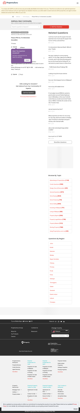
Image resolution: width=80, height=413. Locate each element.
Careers (13, 336)
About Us (13, 331)
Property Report (54, 350)
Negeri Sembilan (54, 259)
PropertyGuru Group (17, 328)
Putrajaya (52, 302)
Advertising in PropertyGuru (59, 180)
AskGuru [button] (15, 391)
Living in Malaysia (56, 211)
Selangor (52, 278)
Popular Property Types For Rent (47, 385)
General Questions (57, 192)
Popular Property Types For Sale (32, 385)
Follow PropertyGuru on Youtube (61, 321)
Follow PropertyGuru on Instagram (59, 321)
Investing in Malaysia (57, 207)
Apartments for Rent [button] (46, 389)
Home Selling (55, 204)
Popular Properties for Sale (32, 362)
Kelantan (52, 251)
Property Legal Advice (58, 219)
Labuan (52, 298)
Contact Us (34, 328)
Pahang (52, 263)
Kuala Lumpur (53, 294)
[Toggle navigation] (77, 3)
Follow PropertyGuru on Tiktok (68, 321)
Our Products (14, 334)
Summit (25, 351)
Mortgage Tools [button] (17, 389)
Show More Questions (60, 142)
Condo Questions (56, 184)
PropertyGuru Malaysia (16, 361)
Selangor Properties (62, 367)
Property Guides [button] (17, 393)
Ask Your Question (28, 92)
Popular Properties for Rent (47, 362)
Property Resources (15, 385)
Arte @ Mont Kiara (62, 394)
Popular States (62, 361)
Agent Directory (16, 369)
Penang (52, 267)
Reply (21, 74)
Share (22, 47)
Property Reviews (16, 365)
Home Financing (56, 200)
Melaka (52, 255)
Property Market (56, 223)
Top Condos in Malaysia (62, 385)
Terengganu (53, 282)
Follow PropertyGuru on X (66, 321)
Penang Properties (62, 369)
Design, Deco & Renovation (59, 188)
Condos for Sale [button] (32, 393)
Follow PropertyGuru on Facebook (56, 321)
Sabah (51, 286)
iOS (31, 321)
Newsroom (34, 331)
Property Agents (56, 215)
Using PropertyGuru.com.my (59, 231)
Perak (51, 271)
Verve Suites (61, 392)
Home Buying (24, 32)
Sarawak (52, 290)
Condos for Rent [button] (47, 393)
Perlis (51, 274)
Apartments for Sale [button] (32, 389)
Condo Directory (16, 367)
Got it (27, 60)
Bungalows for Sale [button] (32, 396)
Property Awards (54, 343)
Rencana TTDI (15, 32)
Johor (51, 243)
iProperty (25, 342)
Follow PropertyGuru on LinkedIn (64, 321)
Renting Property (56, 227)
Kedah (51, 247)
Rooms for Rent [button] (47, 395)
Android (25, 321)
